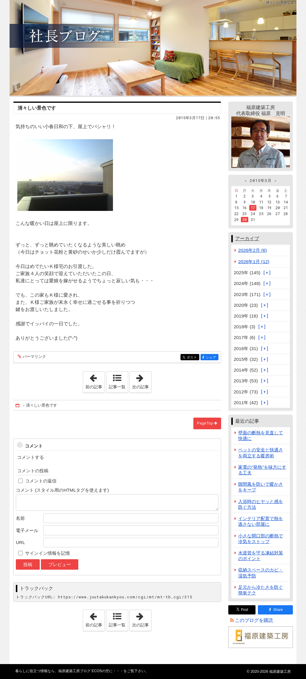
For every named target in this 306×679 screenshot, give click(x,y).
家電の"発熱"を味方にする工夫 (262, 470)
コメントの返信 (40, 480)
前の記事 (95, 380)
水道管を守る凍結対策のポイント (260, 555)
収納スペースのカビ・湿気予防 (260, 572)
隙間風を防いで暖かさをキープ (260, 487)
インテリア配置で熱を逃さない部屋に (260, 521)
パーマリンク (34, 356)
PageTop (205, 423)
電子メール (27, 530)
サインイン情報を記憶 (47, 553)
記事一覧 (117, 386)
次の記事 (141, 380)
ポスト (192, 357)
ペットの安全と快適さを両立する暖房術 (260, 452)
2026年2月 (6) (252, 250)
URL (20, 542)
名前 (20, 518)
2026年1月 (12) (253, 261)
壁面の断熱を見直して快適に (260, 435)
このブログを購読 (254, 620)
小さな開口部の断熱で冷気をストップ (260, 538)
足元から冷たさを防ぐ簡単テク (260, 590)
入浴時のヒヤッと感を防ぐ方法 (260, 504)
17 (253, 207)
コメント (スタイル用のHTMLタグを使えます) (62, 490)
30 (244, 219)
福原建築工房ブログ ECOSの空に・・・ (153, 48)
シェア (211, 357)
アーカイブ (247, 238)
